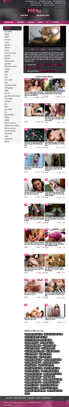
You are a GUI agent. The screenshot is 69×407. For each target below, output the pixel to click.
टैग (47, 22)
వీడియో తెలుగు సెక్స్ (36, 5)
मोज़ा (6, 77)
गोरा (6, 112)
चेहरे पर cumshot (10, 123)
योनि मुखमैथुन (9, 88)
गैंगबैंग (6, 91)
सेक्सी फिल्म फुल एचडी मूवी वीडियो (35, 391)
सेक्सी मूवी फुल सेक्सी (60, 3)
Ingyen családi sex (19, 402)
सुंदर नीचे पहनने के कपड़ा (12, 96)
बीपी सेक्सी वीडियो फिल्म (59, 1)
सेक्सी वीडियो (20, 22)
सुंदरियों (7, 34)
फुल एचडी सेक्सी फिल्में (52, 351)
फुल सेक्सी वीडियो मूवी (47, 3)
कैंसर (6, 107)
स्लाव (6, 75)
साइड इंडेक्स (9, 398)
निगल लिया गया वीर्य (11, 66)
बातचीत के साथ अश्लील (12, 126)
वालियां (7, 37)
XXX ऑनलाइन (8, 405)
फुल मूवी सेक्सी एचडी (31, 357)
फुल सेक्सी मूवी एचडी (45, 357)
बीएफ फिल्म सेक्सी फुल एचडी (33, 360)
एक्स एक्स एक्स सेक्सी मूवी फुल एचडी (36, 337)
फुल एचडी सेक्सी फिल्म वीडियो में (34, 351)
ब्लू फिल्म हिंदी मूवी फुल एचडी (50, 371)
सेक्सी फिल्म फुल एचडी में (54, 391)
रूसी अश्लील (8, 80)
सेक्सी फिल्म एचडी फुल (32, 385)
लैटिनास (7, 118)
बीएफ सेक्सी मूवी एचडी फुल (33, 362)
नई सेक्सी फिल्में (46, 398)
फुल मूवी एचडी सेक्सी (45, 354)
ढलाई (6, 136)
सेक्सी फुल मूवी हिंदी (35, 3)
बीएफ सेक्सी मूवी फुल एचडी (51, 362)
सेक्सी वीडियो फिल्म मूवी (45, 1)
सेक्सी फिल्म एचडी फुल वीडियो (49, 385)
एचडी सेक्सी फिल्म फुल (32, 343)
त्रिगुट (6, 83)
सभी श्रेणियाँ (55, 22)
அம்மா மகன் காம (59, 7)
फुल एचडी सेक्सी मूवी (31, 354)
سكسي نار (27, 402)
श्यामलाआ (8, 101)
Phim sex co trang (8, 402)
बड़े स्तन (7, 50)
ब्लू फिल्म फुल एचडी (31, 365)
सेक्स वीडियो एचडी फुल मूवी (33, 379)
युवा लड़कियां (8, 32)
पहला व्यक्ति (8, 99)
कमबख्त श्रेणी (30, 398)
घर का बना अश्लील (10, 53)
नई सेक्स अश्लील (9, 22)
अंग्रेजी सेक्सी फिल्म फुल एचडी (34, 334)
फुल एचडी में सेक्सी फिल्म (32, 348)
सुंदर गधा (7, 45)
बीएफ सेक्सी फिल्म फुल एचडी (52, 360)
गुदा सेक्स (7, 56)
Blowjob (7, 40)
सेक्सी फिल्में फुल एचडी (35, 402)
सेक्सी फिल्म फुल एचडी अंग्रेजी (49, 388)
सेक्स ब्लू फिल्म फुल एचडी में (33, 376)
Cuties (7, 42)
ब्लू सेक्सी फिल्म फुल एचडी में (33, 374)
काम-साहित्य (8, 109)
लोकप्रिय (40, 22)
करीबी (6, 72)
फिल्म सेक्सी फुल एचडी (47, 343)
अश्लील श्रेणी (8, 139)
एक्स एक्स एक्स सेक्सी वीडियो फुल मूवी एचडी (38, 340)
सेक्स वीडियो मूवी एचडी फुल (33, 382)
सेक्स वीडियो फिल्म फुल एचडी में (52, 379)
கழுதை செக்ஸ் (61, 5)
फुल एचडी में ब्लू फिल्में (49, 345)
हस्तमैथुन (7, 69)
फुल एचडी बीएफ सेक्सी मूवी (33, 345)
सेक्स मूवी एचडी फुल (49, 376)
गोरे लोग (7, 48)
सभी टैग (7, 142)
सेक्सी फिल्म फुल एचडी (32, 388)
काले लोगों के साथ (10, 131)
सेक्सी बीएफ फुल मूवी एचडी (48, 71)
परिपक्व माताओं (9, 61)
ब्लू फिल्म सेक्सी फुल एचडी (52, 368)
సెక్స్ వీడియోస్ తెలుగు (31, 1)
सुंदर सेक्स (8, 64)
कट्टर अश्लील (8, 134)
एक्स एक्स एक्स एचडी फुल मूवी (53, 334)
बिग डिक (7, 58)
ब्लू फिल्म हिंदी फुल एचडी (32, 371)
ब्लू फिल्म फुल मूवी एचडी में (46, 365)
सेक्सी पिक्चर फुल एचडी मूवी (51, 382)
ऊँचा (6, 104)
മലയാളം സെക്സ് (49, 5)
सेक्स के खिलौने (9, 115)
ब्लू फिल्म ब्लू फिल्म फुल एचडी (33, 368)
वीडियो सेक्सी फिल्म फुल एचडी (52, 374)
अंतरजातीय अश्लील (10, 85)
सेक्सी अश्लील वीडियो (20, 398)
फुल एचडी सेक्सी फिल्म (48, 348)
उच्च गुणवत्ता (31, 22)
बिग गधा (7, 93)
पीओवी (7, 120)
